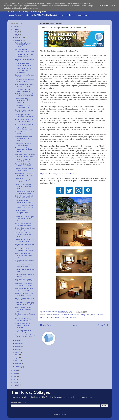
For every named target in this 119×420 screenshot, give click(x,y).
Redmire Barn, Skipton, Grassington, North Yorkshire (23, 44)
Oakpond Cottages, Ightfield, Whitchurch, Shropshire (24, 192)
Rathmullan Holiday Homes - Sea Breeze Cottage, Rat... (25, 85)
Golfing (82, 315)
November (19, 40)
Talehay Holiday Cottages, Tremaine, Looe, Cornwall (24, 249)
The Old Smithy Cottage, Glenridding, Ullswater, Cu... (23, 309)
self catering (50, 317)
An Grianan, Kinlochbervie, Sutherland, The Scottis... (24, 284)
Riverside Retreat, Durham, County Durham (24, 169)
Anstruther (56, 315)
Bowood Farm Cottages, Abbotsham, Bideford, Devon (23, 186)
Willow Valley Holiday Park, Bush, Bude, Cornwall (24, 294)
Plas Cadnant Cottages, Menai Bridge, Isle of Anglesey (23, 325)
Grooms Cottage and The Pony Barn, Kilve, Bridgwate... (23, 70)
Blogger (63, 414)
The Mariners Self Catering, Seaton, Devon (24, 111)
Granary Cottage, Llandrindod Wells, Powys (25, 229)
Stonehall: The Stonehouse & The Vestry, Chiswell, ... (24, 289)
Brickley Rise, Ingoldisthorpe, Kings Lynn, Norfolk (24, 120)
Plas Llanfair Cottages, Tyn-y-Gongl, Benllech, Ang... (25, 303)
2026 (15, 26)
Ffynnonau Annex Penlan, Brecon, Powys (23, 331)
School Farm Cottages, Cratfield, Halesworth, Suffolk (23, 234)
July (17, 349)
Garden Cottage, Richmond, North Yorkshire (24, 299)
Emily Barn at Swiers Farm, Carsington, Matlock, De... (24, 280)
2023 (15, 35)
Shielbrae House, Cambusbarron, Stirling (23, 128)
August (18, 346)
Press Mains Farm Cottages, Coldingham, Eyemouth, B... (24, 218)
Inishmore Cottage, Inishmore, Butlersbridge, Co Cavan (25, 155)
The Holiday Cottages (30, 392)
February (18, 364)
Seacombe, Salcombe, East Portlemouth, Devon (24, 240)
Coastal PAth (72, 315)
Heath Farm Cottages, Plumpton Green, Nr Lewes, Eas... (22, 100)
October (18, 340)
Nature (93, 315)
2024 (15, 32)
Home (74, 325)
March (17, 361)
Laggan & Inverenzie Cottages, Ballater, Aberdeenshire (22, 212)
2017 (15, 385)
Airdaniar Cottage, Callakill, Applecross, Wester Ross (24, 95)
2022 (15, 370)
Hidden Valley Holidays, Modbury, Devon (23, 144)
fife (78, 315)
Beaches (64, 315)
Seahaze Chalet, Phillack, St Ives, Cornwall (24, 275)
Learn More (103, 6)
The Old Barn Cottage (70, 317)
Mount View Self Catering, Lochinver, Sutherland (23, 224)
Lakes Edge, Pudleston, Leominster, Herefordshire (24, 115)
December (19, 37)
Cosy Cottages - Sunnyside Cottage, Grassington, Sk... (25, 206)
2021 (15, 373)
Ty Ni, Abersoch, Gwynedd (24, 124)
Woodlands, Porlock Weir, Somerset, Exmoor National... (23, 138)
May (17, 355)
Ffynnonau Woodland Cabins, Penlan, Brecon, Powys (25, 335)
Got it (113, 6)
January (18, 367)
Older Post (103, 325)
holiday (88, 315)
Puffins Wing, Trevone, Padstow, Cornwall (22, 106)
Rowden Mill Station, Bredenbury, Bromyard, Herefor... (23, 149)
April (17, 358)
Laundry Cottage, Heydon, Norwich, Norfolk (24, 265)
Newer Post (45, 325)
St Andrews (58, 317)
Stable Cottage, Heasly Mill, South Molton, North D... (24, 197)
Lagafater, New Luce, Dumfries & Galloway (23, 64)
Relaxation (100, 315)
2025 (15, 29)
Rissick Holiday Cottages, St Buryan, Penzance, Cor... (24, 174)
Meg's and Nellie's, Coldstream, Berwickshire (24, 50)
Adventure (49, 315)
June (17, 352)
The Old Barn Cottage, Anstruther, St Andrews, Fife (23, 255)
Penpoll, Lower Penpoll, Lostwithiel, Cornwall (23, 160)
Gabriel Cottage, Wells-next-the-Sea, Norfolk (24, 55)
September (19, 343)
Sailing (42, 317)
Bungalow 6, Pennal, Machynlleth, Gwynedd (23, 201)
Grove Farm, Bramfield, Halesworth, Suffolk (23, 90)
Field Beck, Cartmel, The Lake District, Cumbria (23, 165)
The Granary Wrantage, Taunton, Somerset (23, 319)
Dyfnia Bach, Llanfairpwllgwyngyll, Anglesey (22, 180)
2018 (15, 382)
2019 (15, 379)
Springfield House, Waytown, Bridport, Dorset (24, 80)
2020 (15, 376)
